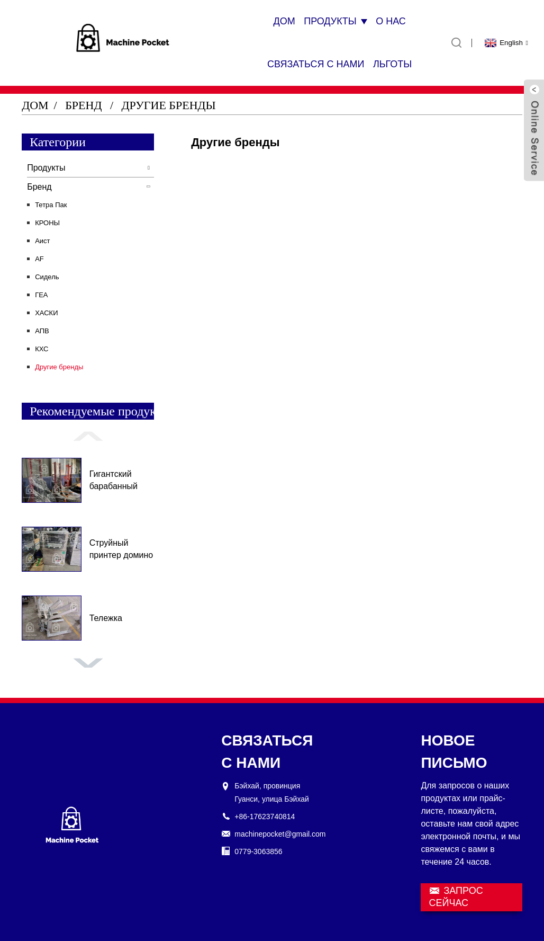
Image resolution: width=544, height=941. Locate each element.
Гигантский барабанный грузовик (113, 480)
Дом (284, 21)
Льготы (392, 64)
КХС (41, 349)
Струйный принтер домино (121, 548)
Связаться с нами (315, 64)
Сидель (47, 277)
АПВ (42, 331)
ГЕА (41, 295)
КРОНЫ (47, 223)
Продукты (335, 21)
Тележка (105, 618)
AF (39, 259)
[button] (88, 436)
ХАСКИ (46, 313)
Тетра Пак (51, 205)
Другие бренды (169, 105)
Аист (42, 241)
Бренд (83, 105)
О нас (391, 21)
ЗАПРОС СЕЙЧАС (456, 896)
